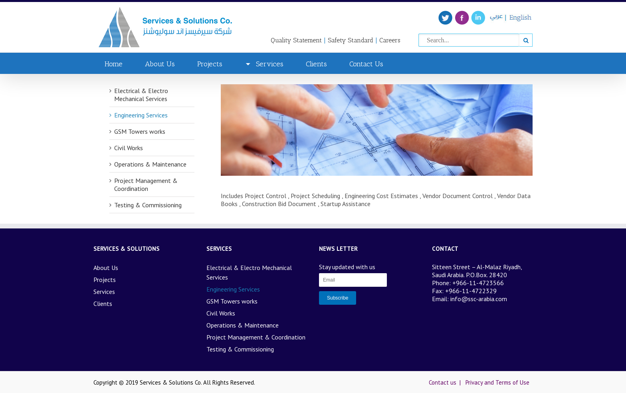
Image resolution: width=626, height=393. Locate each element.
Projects (209, 64)
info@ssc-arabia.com (478, 299)
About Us (160, 64)
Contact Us (366, 64)
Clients (316, 64)
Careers (389, 40)
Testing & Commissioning (148, 205)
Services (264, 64)
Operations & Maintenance (150, 164)
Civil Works (128, 148)
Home (114, 64)
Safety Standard (350, 40)
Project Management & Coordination (146, 185)
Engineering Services (141, 115)
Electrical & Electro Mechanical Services (141, 95)
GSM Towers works (139, 131)
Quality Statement (296, 40)
